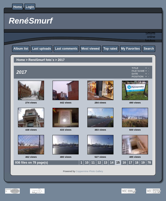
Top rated (110, 48)
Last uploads (41, 48)
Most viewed (90, 48)
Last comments (66, 48)
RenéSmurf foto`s (41, 60)
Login (30, 7)
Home (17, 7)
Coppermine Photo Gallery (89, 171)
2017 (61, 60)
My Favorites (130, 48)
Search (149, 48)
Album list (20, 48)
